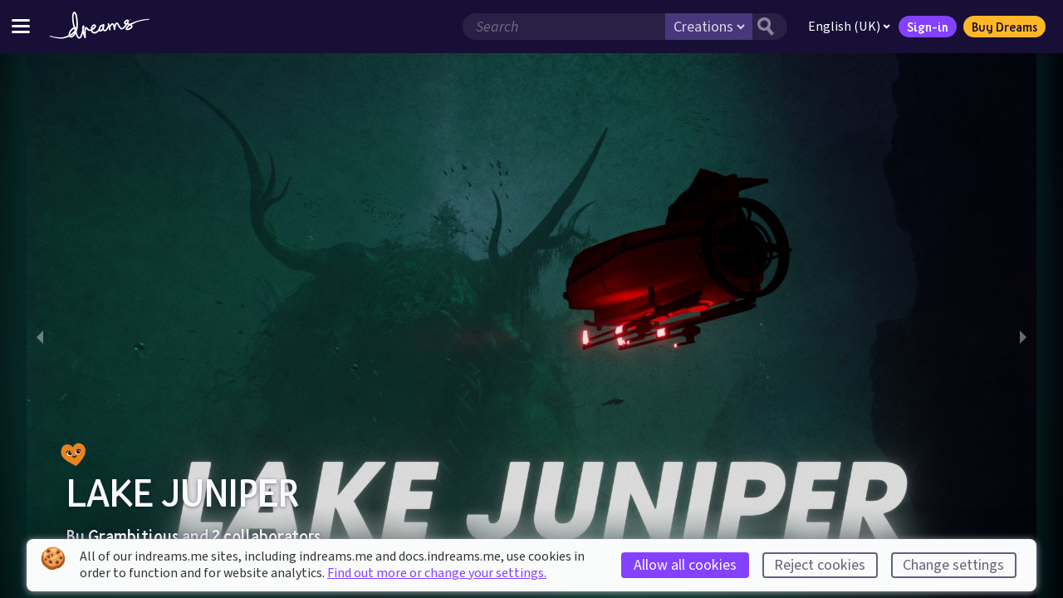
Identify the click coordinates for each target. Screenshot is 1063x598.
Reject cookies (819, 565)
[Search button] (769, 26)
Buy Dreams (1004, 26)
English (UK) (849, 26)
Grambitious (133, 536)
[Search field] (564, 26)
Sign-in (927, 26)
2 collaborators (266, 536)
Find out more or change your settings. (436, 573)
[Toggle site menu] (20, 26)
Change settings (953, 565)
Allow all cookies (685, 565)
